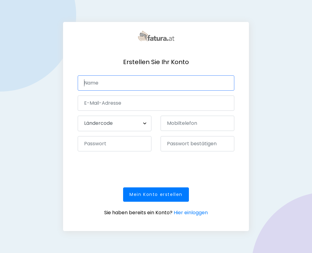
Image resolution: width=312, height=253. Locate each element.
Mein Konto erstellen (156, 194)
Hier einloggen (191, 212)
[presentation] (124, 168)
